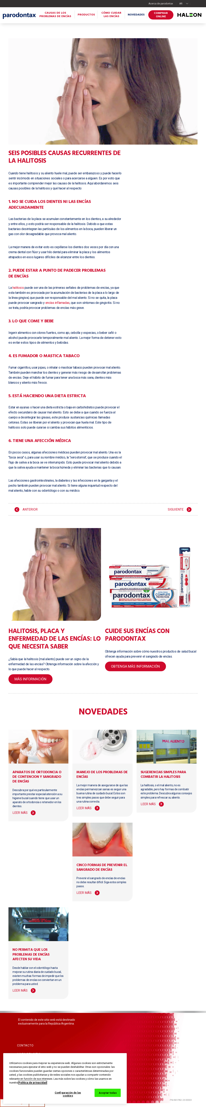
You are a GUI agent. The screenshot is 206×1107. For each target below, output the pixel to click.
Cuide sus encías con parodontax (137, 635)
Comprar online (161, 15)
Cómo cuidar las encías (111, 15)
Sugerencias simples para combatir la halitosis (163, 774)
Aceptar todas (108, 1092)
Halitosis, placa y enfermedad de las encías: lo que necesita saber (54, 639)
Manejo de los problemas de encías (102, 774)
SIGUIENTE (175, 509)
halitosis (18, 288)
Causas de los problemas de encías (55, 15)
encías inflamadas (57, 303)
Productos (86, 14)
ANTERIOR (30, 509)
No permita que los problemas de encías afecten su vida (30, 954)
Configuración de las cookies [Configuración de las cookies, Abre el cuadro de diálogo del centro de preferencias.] (68, 1094)
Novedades (136, 14)
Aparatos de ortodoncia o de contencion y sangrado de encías (36, 777)
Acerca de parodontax (160, 3)
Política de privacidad (33, 1082)
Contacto (25, 1045)
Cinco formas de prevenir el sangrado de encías (101, 867)
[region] (65, 1078)
